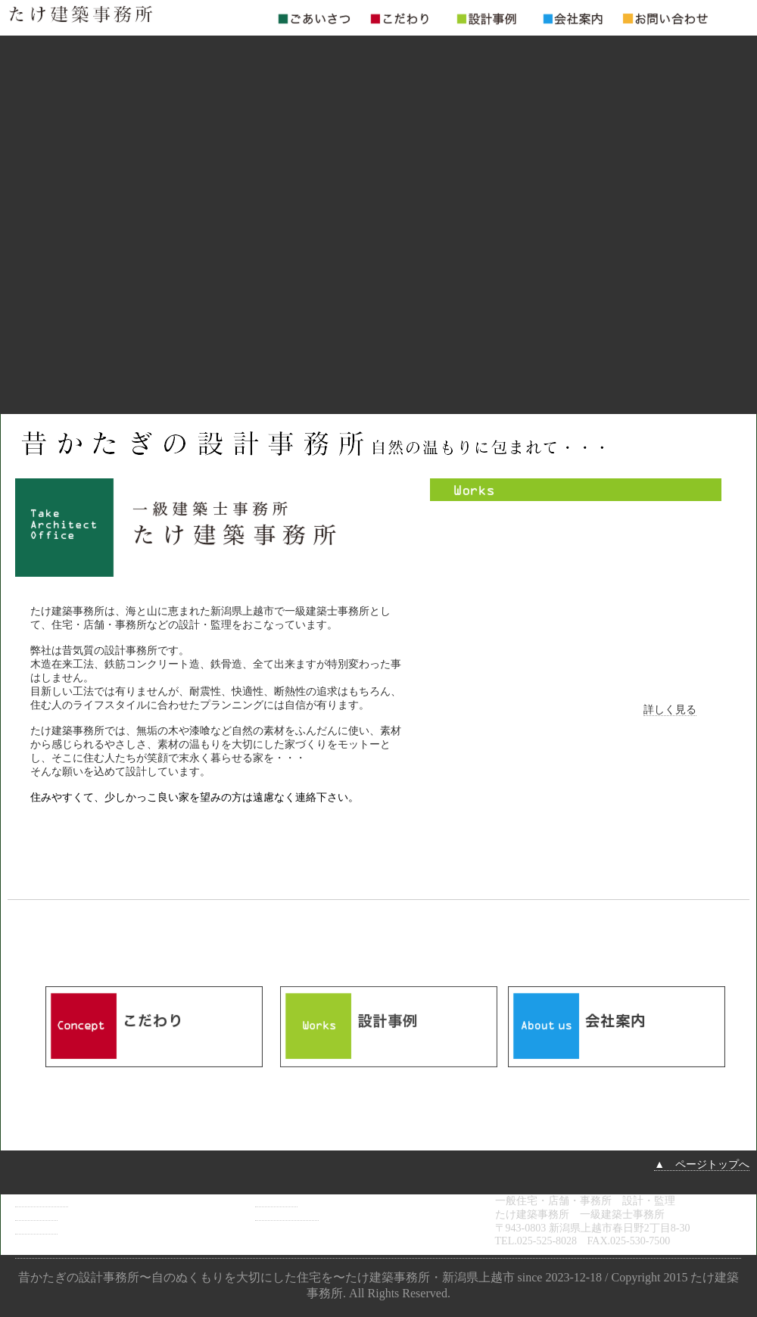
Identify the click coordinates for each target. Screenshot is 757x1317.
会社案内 (276, 1200)
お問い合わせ (287, 1214)
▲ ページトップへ (701, 1164)
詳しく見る (669, 709)
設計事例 (36, 1228)
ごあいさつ (41, 1200)
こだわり (36, 1214)
